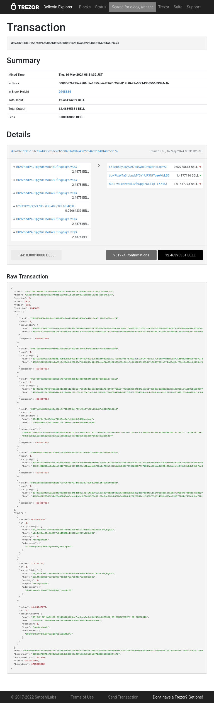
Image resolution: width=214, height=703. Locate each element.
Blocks (85, 7)
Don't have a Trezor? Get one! (178, 697)
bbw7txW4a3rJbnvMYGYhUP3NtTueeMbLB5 (139, 175)
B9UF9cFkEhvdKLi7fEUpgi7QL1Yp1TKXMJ (138, 184)
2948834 (65, 92)
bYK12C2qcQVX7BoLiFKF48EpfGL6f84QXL (45, 206)
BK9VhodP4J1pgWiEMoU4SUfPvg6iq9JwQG (46, 167)
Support (194, 7)
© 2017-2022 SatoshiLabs (33, 697)
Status (100, 7)
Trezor (163, 7)
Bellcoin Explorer (57, 7)
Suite (178, 7)
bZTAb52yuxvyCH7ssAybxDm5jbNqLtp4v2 (137, 167)
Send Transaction (123, 697)
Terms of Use (82, 697)
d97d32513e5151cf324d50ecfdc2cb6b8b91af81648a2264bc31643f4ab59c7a (64, 151)
